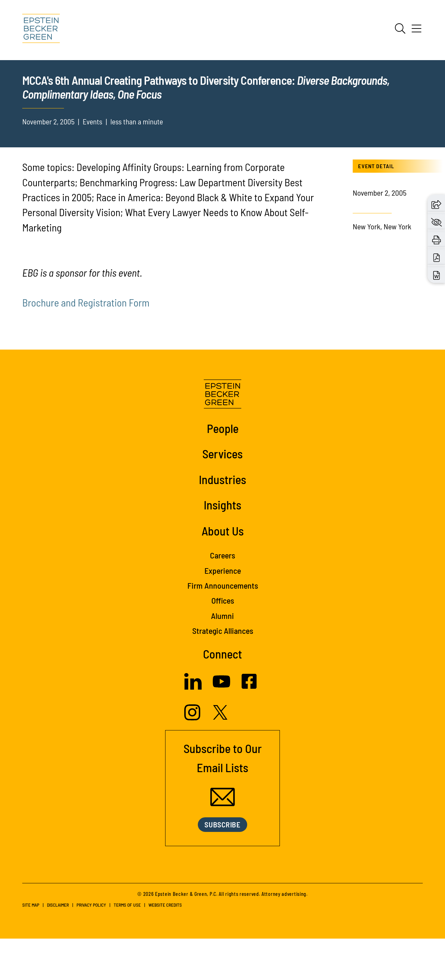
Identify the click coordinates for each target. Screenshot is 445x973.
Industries (222, 514)
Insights (222, 539)
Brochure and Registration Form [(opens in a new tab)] (85, 337)
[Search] (400, 28)
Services (222, 488)
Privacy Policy (91, 939)
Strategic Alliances (222, 665)
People (222, 463)
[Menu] (416, 31)
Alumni (222, 650)
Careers (222, 590)
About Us (223, 565)
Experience (222, 605)
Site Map (30, 939)
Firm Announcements (222, 620)
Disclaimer (58, 939)
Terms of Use (127, 939)
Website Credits (165, 939)
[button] (436, 203)
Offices (222, 635)
